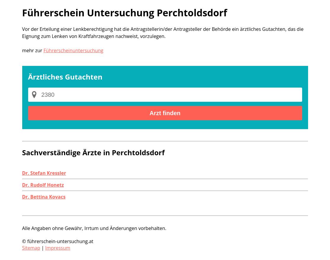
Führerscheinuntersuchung (73, 50)
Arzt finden (165, 113)
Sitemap (31, 248)
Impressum (57, 248)
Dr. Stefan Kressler (44, 173)
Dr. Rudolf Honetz (43, 185)
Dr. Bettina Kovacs (44, 197)
